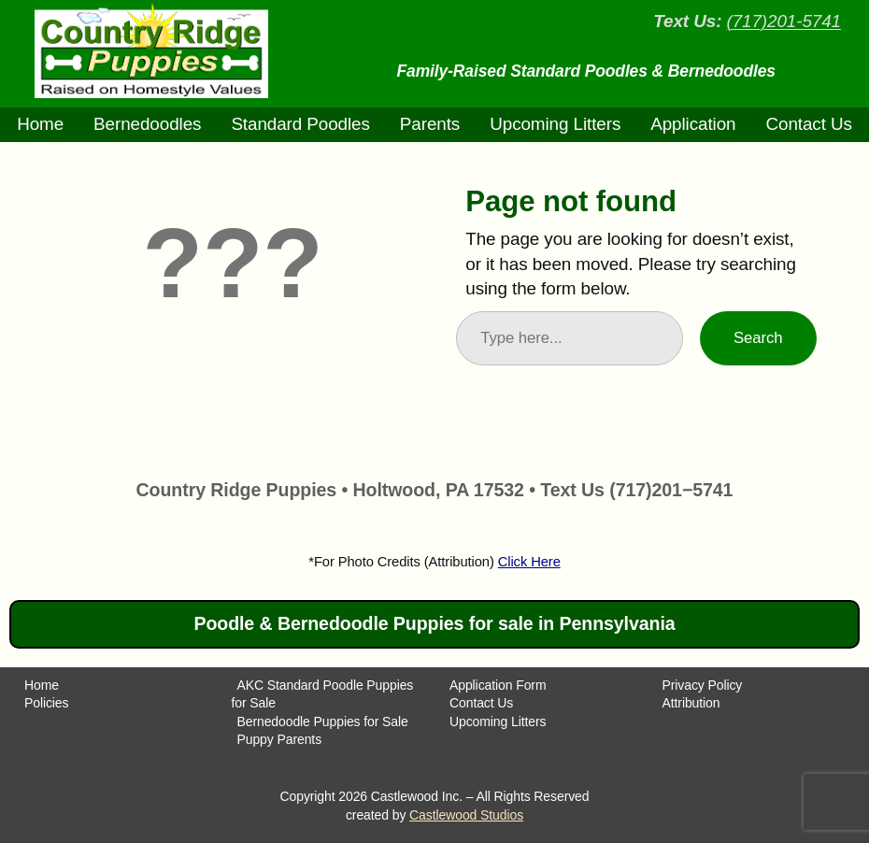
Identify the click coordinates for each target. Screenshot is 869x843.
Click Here (529, 561)
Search (758, 338)
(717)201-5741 (783, 21)
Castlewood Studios (466, 814)
